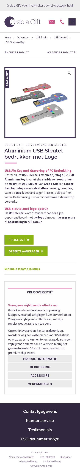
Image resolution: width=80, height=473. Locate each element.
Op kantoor (23, 37)
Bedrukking (40, 367)
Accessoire (40, 375)
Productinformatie (40, 359)
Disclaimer (65, 456)
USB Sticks (41, 37)
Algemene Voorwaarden (21, 456)
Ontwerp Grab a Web (41, 465)
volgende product (61, 52)
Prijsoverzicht (40, 292)
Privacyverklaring (28, 461)
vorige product (16, 52)
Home (7, 37)
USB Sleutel (60, 37)
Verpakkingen (40, 384)
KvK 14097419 (47, 456)
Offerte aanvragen (24, 251)
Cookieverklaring (52, 461)
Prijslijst (17, 240)
